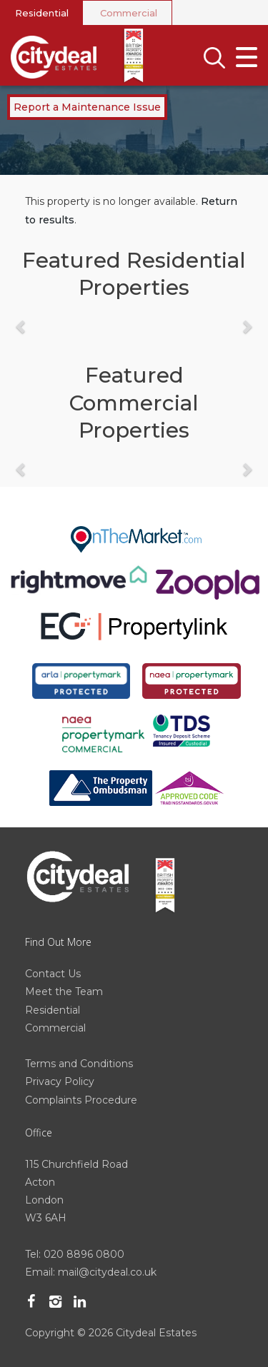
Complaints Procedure (81, 1100)
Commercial (128, 13)
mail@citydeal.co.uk (107, 1272)
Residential (42, 13)
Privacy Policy (59, 1081)
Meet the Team (64, 991)
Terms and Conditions (79, 1063)
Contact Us (53, 973)
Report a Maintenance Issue (87, 107)
